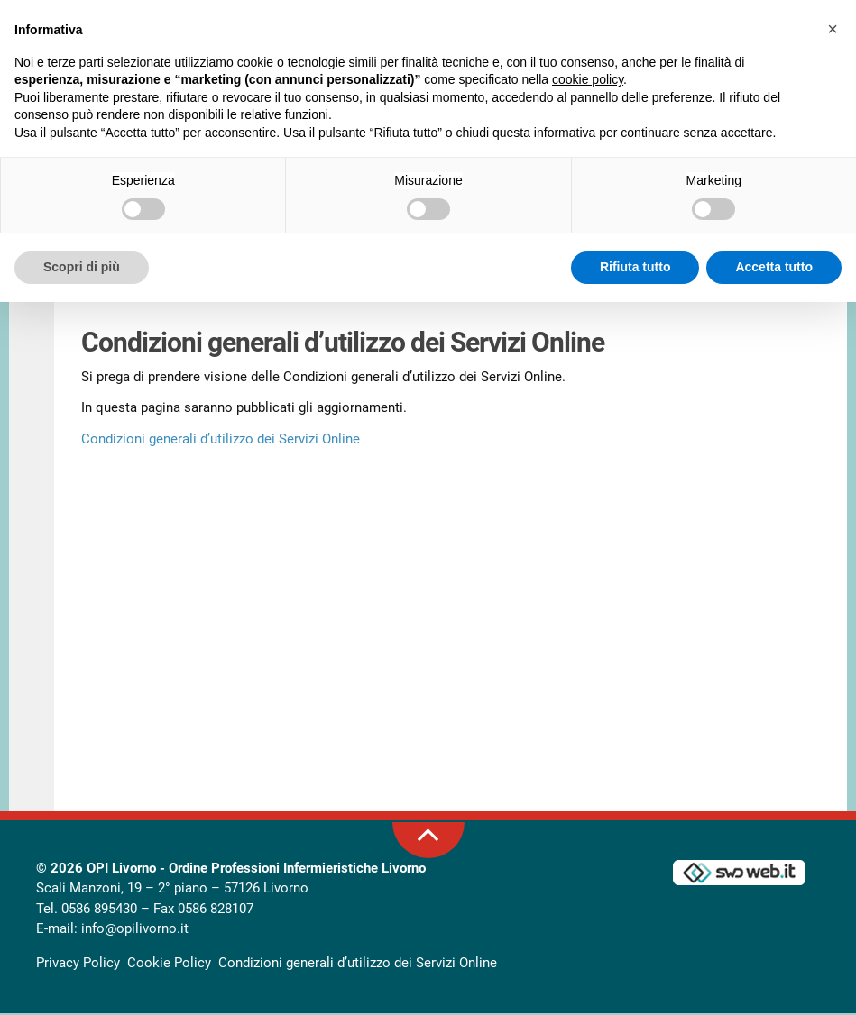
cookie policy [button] (587, 79)
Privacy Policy (78, 964)
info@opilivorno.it (135, 930)
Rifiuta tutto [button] (635, 267)
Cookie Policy (169, 964)
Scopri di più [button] (81, 267)
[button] (832, 28)
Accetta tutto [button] (774, 267)
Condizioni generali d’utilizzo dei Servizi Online (220, 440)
